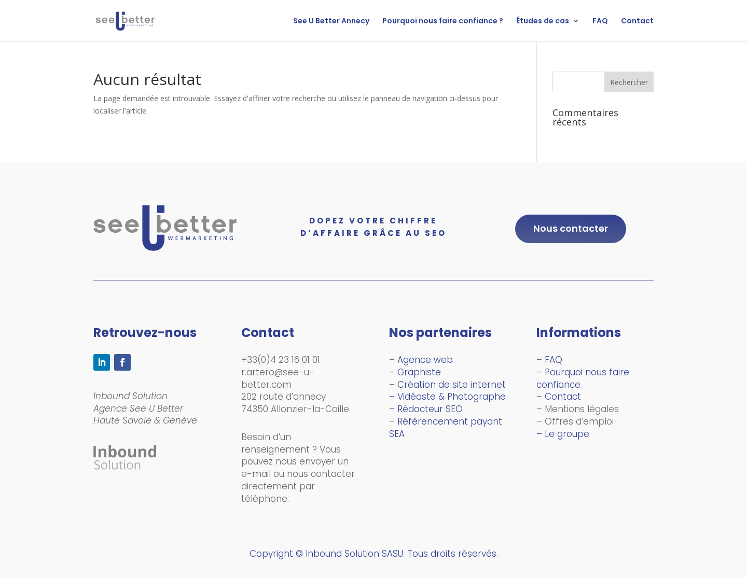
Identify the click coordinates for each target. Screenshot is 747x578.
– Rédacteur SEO (426, 409)
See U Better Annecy (331, 21)
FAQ (600, 21)
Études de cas (542, 21)
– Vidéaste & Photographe (447, 396)
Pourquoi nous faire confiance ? (442, 21)
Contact (637, 21)
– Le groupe (562, 434)
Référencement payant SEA (445, 427)
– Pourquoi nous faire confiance (582, 378)
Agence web (425, 360)
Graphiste (419, 372)
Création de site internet (451, 384)
